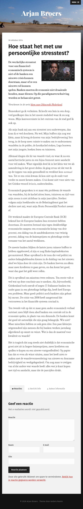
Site (10, 456)
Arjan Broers (41, 13)
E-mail (46, 445)
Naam (11, 445)
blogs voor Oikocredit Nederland (46, 104)
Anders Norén (56, 501)
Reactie (11, 417)
